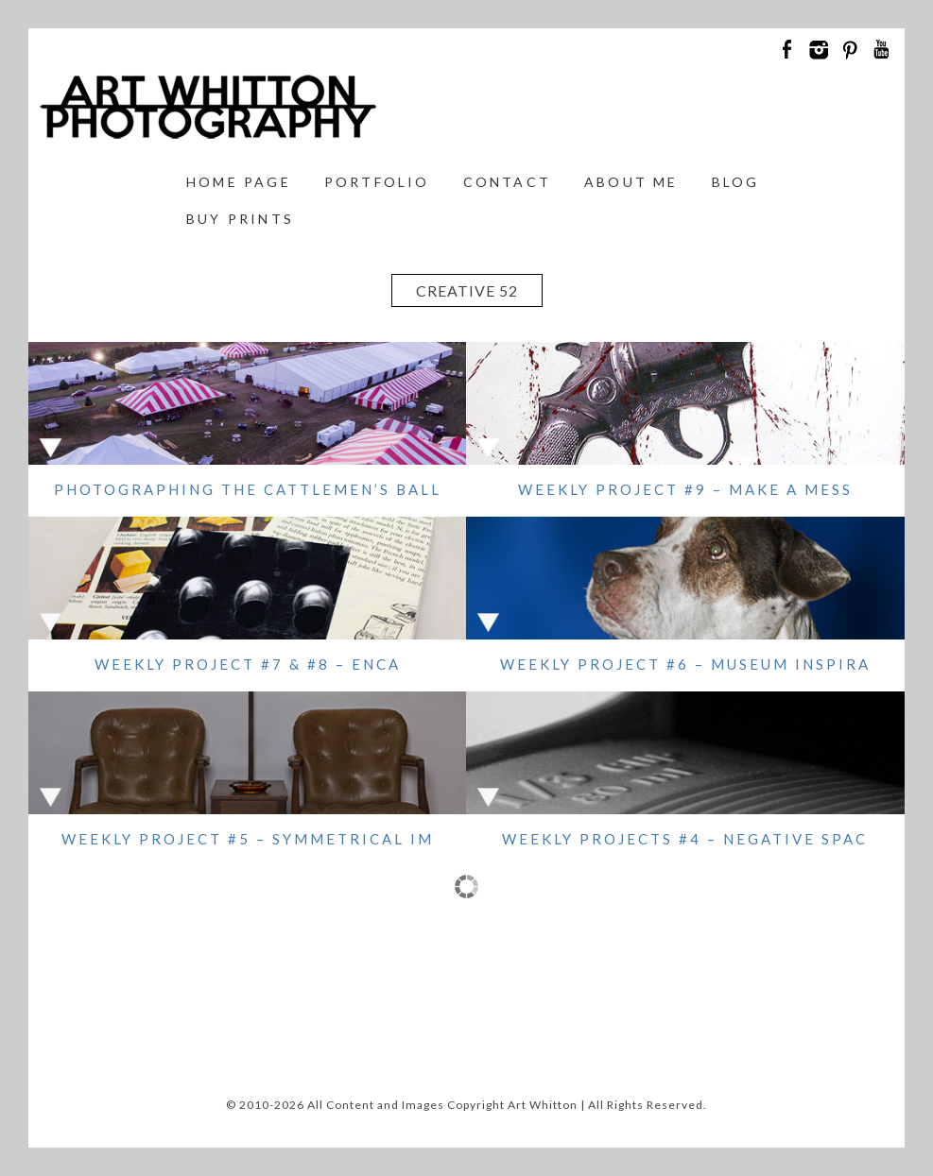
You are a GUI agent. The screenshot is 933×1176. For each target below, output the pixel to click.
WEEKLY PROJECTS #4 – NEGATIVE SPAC (685, 838)
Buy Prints (240, 219)
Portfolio (377, 182)
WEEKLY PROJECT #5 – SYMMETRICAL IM (247, 838)
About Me (631, 182)
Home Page (238, 182)
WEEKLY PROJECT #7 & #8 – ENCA (248, 664)
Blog (736, 182)
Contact (507, 182)
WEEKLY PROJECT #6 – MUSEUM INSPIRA (685, 664)
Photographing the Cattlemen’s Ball (247, 489)
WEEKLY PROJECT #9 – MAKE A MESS (685, 489)
